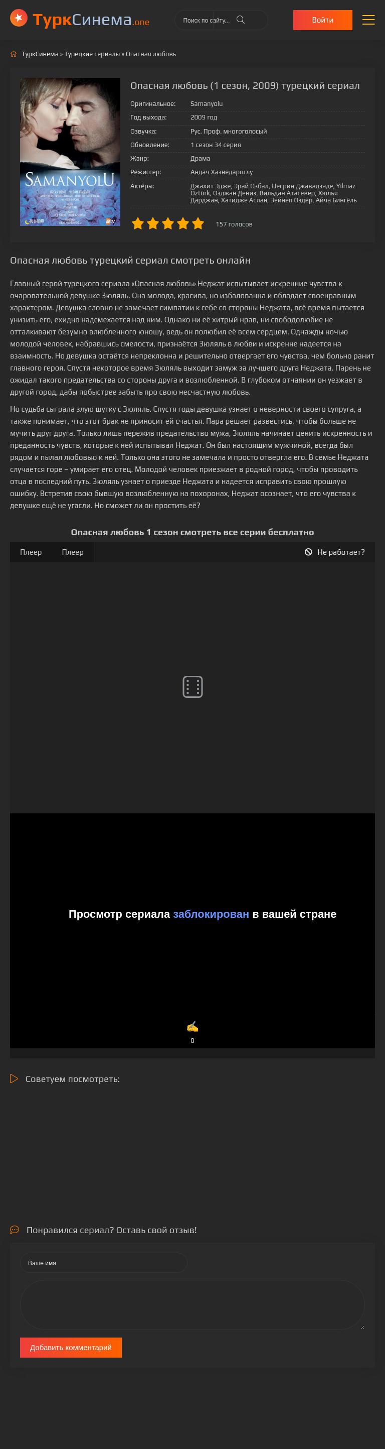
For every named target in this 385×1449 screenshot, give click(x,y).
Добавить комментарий (71, 1347)
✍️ (192, 1033)
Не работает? (335, 552)
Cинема (91, 19)
